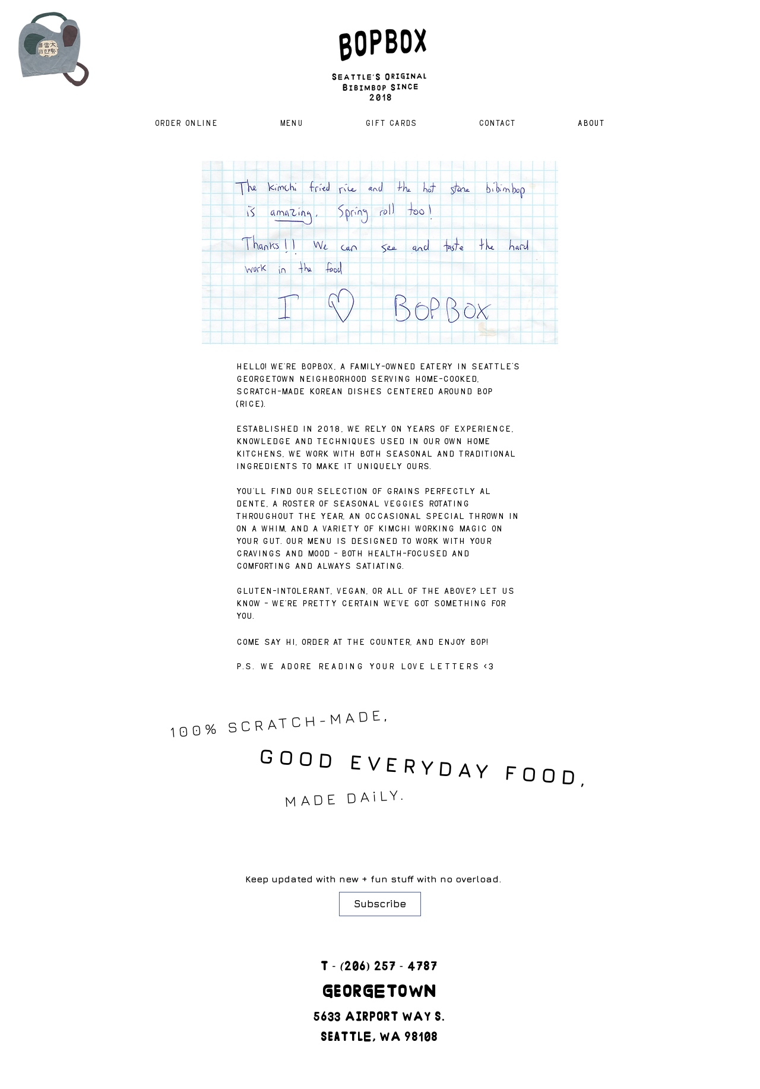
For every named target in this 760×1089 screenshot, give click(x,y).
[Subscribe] (380, 904)
